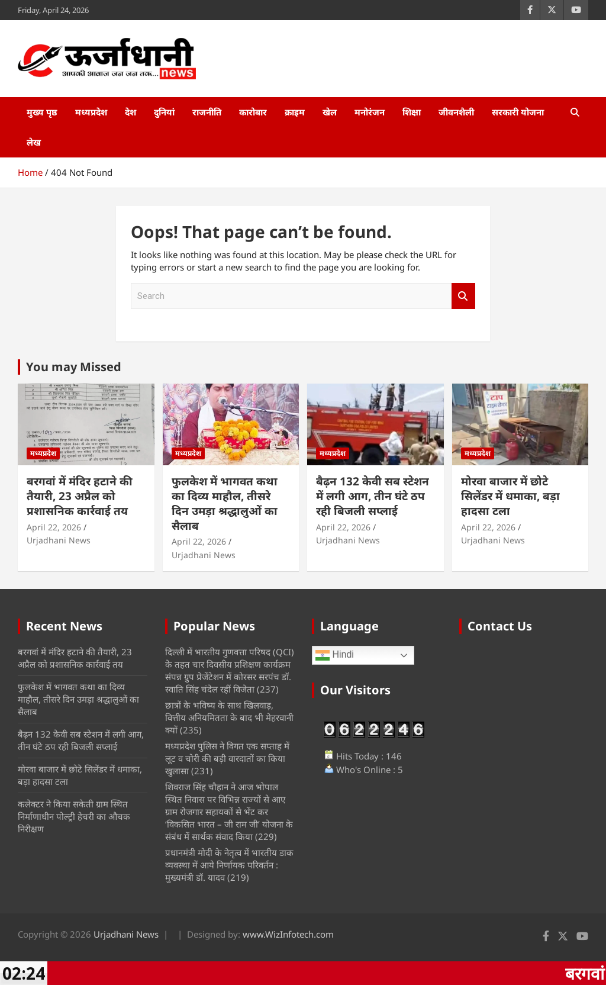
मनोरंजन (369, 112)
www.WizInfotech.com (288, 934)
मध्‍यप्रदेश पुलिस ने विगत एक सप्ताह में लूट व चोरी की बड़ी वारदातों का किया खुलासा (227, 758)
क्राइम (295, 112)
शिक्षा (411, 112)
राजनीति (206, 112)
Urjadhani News (59, 540)
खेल (330, 112)
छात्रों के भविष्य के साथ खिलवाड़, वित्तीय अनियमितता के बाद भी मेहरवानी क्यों (229, 717)
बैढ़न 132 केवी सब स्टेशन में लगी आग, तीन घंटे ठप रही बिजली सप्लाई (372, 496)
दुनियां (164, 112)
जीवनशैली (456, 112)
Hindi (334, 655)
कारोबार (253, 112)
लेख (34, 142)
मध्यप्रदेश (91, 112)
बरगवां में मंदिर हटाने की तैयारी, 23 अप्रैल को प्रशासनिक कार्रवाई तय (80, 496)
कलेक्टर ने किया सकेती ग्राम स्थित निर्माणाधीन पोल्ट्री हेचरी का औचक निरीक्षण (74, 816)
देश (130, 112)
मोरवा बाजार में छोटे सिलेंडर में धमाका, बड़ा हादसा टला (510, 496)
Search (463, 296)
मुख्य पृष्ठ (42, 112)
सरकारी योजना (518, 112)
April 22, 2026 (54, 527)
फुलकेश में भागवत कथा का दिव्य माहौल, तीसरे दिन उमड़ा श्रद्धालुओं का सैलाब (225, 503)
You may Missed (73, 367)
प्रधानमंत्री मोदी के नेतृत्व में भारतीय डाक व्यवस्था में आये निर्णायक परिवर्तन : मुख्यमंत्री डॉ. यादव (229, 864)
